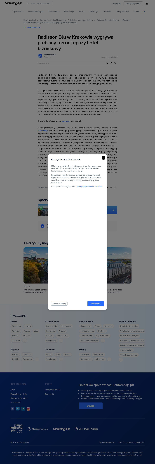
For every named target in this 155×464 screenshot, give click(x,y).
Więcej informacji (59, 303)
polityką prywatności (85, 186)
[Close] (103, 158)
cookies (98, 186)
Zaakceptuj (95, 303)
